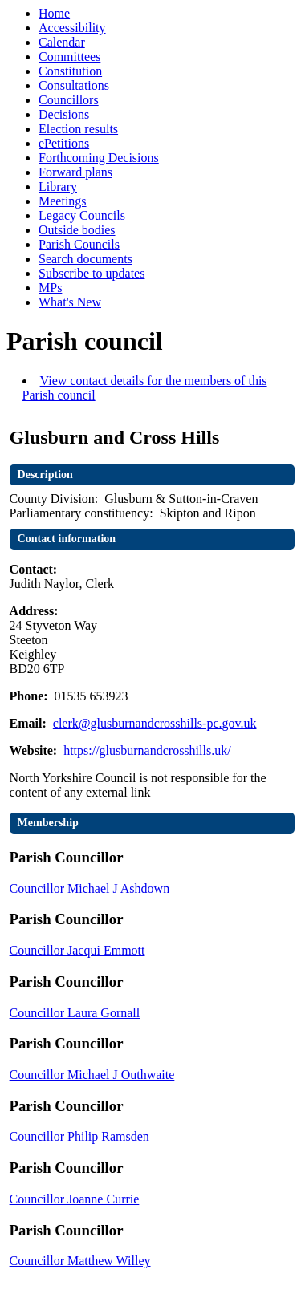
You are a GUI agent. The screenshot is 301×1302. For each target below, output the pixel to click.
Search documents (85, 259)
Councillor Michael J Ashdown (90, 888)
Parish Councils (79, 244)
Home (54, 13)
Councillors (69, 100)
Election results (78, 129)
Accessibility (72, 27)
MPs (50, 287)
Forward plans (75, 172)
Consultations (74, 85)
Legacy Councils (82, 215)
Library (58, 186)
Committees (69, 56)
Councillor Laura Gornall (75, 1013)
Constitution (70, 71)
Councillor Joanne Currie (75, 1199)
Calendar (62, 42)
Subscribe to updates (91, 273)
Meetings (63, 201)
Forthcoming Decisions (99, 157)
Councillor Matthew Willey (80, 1261)
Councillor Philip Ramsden (79, 1136)
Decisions (64, 114)
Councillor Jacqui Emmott (77, 950)
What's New (70, 302)
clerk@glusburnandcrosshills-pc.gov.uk (155, 723)
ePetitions (64, 143)
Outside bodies (77, 230)
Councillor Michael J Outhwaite (92, 1074)
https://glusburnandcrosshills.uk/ (146, 750)
